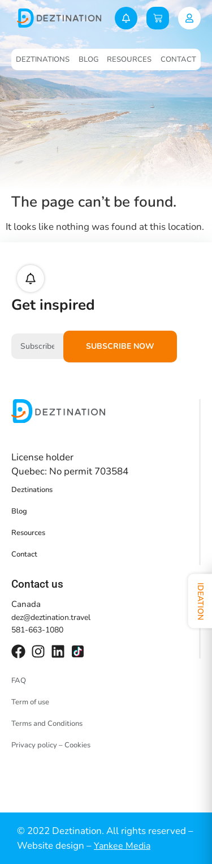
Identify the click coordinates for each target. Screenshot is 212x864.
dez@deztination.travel (50, 617)
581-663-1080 (37, 630)
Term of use (30, 702)
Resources (129, 59)
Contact (178, 59)
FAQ (18, 680)
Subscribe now (120, 346)
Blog (88, 59)
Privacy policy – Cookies (50, 745)
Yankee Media (122, 846)
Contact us (37, 584)
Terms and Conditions (47, 723)
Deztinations (43, 59)
